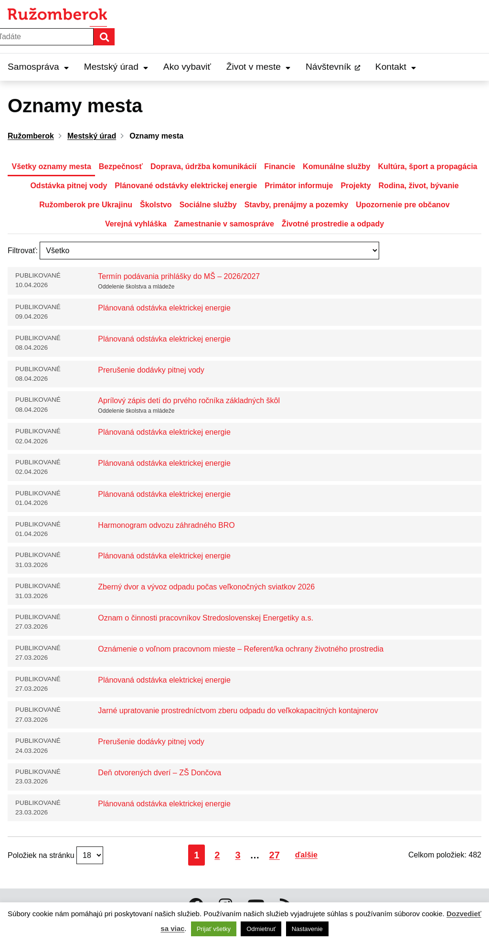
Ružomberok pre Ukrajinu (85, 205)
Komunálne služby (336, 166)
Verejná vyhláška (136, 224)
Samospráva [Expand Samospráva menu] (38, 67)
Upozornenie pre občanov (402, 205)
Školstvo (156, 205)
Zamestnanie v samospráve (224, 224)
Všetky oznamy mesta (51, 166)
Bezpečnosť (121, 166)
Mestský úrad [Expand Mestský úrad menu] (116, 67)
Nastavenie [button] (307, 928)
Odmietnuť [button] (261, 928)
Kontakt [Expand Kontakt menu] (395, 67)
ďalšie (306, 855)
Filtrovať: (23, 250)
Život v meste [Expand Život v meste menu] (258, 67)
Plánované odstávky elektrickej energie (186, 186)
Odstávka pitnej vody (68, 186)
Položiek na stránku (42, 855)
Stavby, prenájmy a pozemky (296, 205)
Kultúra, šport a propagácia (427, 166)
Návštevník (328, 67)
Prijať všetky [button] (214, 928)
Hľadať (114, 37)
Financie (279, 166)
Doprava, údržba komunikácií (203, 166)
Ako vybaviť (187, 67)
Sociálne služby (208, 205)
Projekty (355, 186)
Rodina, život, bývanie (419, 186)
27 (277, 854)
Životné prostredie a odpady (333, 224)
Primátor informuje (299, 186)
